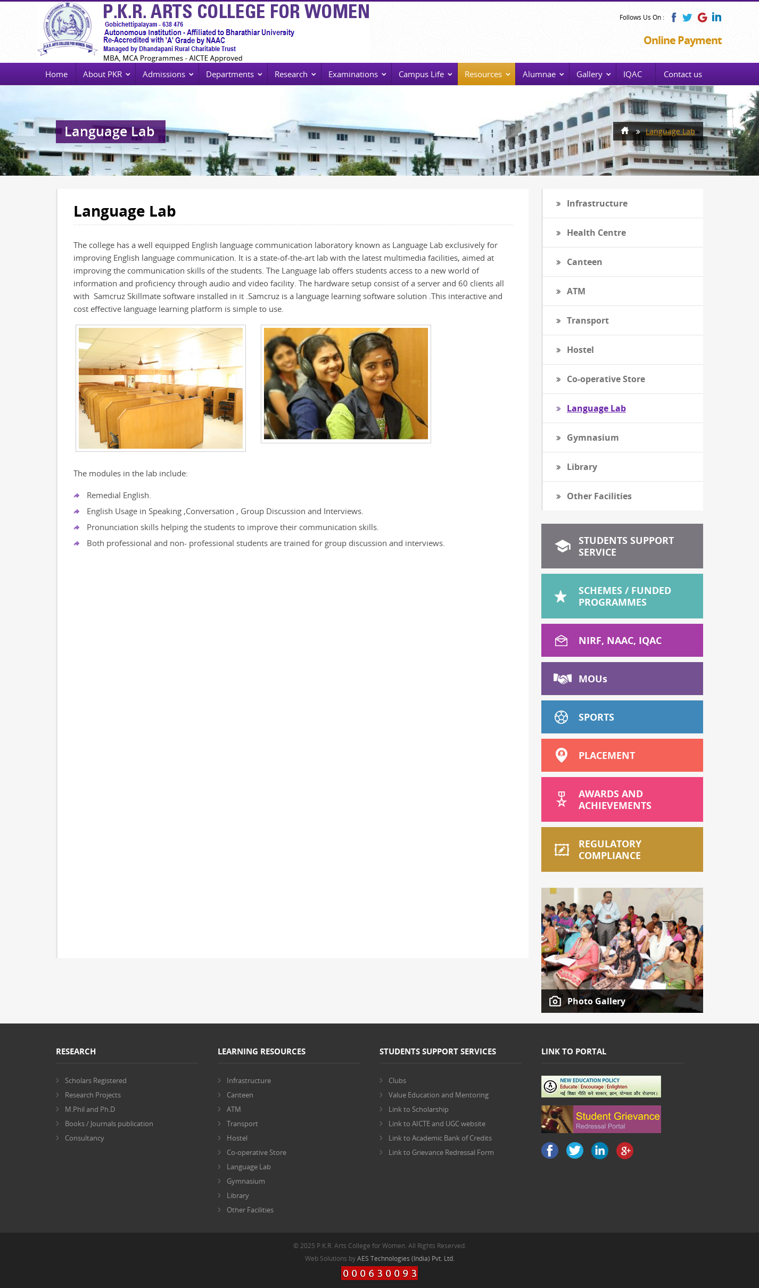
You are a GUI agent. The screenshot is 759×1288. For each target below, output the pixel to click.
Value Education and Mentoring (439, 1095)
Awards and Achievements (615, 799)
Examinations (353, 74)
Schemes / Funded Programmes (625, 596)
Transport (588, 320)
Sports (596, 717)
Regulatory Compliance (610, 849)
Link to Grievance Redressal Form (441, 1152)
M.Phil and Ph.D (90, 1109)
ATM (576, 291)
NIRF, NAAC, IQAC (620, 640)
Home (56, 74)
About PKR (102, 74)
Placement (607, 755)
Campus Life (421, 74)
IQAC (632, 74)
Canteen (585, 262)
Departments (230, 74)
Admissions (164, 74)
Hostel (580, 350)
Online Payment (683, 40)
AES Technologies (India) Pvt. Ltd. (406, 1258)
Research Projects (93, 1095)
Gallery (589, 74)
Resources (483, 74)
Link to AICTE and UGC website (437, 1123)
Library (582, 467)
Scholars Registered (96, 1080)
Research (291, 74)
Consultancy (84, 1138)
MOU (593, 678)
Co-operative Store (606, 379)
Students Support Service (626, 546)
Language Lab (670, 131)
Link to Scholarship (419, 1109)
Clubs (397, 1080)
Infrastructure (597, 203)
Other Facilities (599, 496)
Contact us (683, 74)
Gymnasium (593, 437)
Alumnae (539, 74)
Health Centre (596, 232)
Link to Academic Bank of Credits (440, 1138)
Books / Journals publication (109, 1123)
